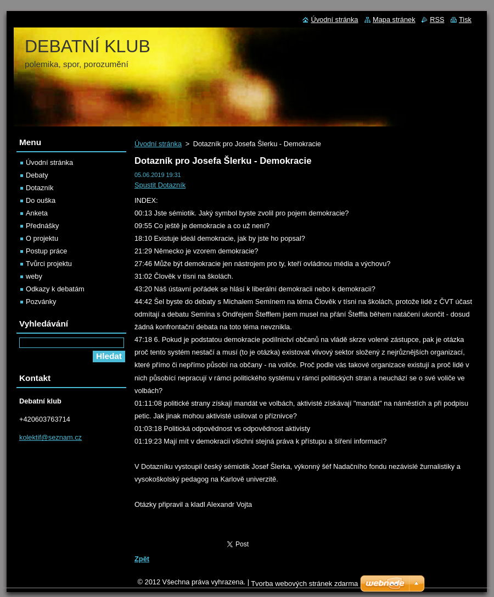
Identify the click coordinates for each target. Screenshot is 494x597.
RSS (437, 19)
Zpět (141, 559)
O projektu (42, 238)
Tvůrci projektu (49, 263)
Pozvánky (41, 301)
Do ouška (40, 200)
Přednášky (42, 226)
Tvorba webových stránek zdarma (304, 583)
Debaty (37, 175)
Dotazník (40, 188)
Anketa (37, 213)
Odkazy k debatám (55, 289)
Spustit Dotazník (160, 185)
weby (34, 276)
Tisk (465, 19)
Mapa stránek (394, 19)
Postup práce (46, 251)
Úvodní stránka (158, 144)
